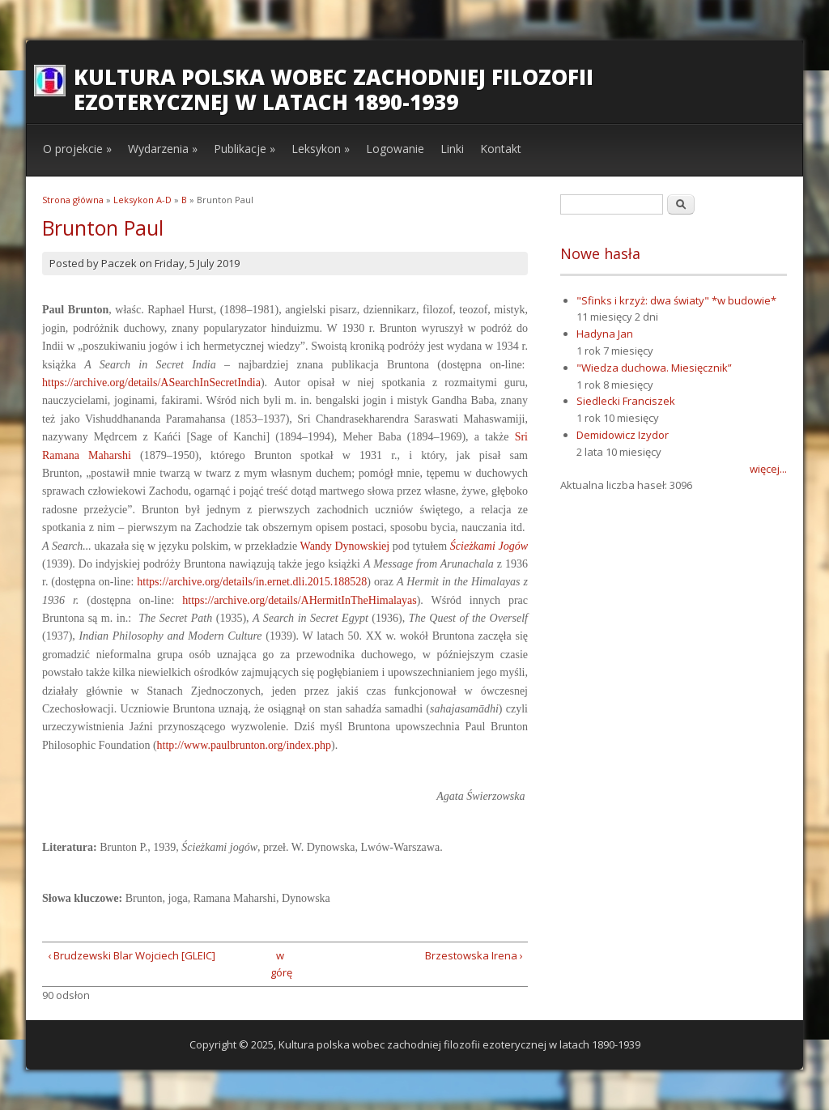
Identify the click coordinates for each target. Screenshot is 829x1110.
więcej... (768, 468)
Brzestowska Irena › (474, 955)
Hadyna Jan (604, 333)
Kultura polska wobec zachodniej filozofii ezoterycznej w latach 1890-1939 (333, 89)
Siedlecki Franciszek (625, 400)
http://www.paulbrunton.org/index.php (244, 745)
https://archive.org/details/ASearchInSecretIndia (151, 382)
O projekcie (77, 148)
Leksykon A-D (142, 200)
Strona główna (73, 200)
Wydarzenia (163, 148)
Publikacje (244, 148)
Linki (452, 148)
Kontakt (500, 148)
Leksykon (320, 148)
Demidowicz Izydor (622, 434)
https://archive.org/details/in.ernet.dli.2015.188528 (252, 582)
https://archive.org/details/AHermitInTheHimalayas (299, 600)
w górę (279, 964)
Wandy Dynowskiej (345, 546)
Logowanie (395, 148)
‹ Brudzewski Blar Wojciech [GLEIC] (131, 955)
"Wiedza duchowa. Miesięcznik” (654, 367)
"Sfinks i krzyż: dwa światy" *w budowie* (676, 300)
